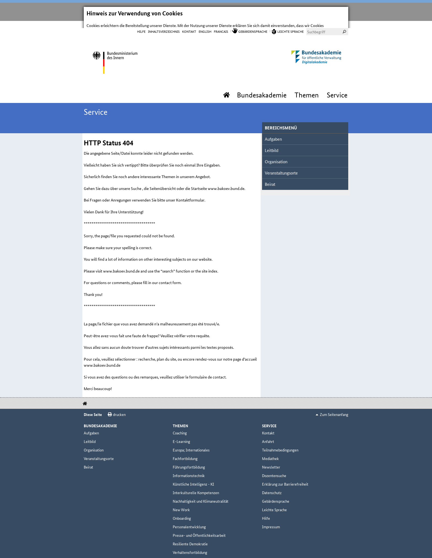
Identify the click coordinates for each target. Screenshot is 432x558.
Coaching (180, 426)
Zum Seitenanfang (334, 408)
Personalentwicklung (189, 520)
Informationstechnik (189, 469)
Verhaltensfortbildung (190, 546)
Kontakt (189, 25)
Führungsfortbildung (189, 461)
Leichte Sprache (290, 25)
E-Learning (181, 435)
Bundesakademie (262, 89)
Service (337, 89)
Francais (221, 25)
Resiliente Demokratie (190, 537)
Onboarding (182, 512)
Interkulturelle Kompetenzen (196, 486)
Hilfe (141, 25)
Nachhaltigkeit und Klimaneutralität (200, 495)
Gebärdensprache (252, 25)
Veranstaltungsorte (281, 167)
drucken (119, 408)
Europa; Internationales (191, 444)
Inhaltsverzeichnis (164, 25)
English (205, 25)
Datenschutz (272, 486)
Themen (307, 89)
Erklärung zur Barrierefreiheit (285, 478)
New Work (181, 503)
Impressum (271, 520)
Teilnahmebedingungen (280, 444)
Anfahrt (268, 435)
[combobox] (327, 25)
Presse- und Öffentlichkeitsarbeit (199, 529)
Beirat (270, 178)
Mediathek (270, 452)
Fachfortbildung (185, 452)
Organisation (276, 155)
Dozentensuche (274, 469)
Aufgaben (273, 133)
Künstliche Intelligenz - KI (193, 478)
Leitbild (271, 144)
